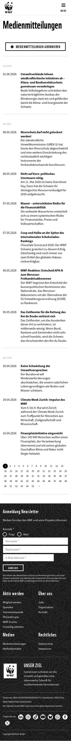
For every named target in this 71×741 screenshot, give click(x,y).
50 (5, 486)
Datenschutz (45, 643)
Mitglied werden (12, 602)
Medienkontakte (12, 648)
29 (22, 475)
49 (66, 481)
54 (27, 486)
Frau (12, 534)
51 (11, 486)
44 (38, 481)
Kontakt (43, 612)
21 (44, 471)
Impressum (44, 648)
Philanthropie (11, 617)
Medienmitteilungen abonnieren (38, 47)
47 (55, 481)
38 (5, 481)
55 (33, 486)
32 (38, 475)
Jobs (41, 602)
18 (27, 471)
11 (51, 465)
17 (22, 471)
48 (60, 481)
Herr (26, 534)
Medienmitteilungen (14, 643)
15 (11, 471)
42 (27, 481)
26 (5, 475)
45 (44, 481)
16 (16, 471)
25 (66, 471)
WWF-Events (10, 622)
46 (49, 481)
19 (33, 471)
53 (22, 486)
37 (66, 475)
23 (55, 471)
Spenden (8, 607)
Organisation (45, 607)
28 (16, 475)
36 (60, 475)
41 (22, 481)
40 (16, 481)
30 (27, 475)
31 (33, 475)
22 (49, 471)
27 (11, 475)
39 (11, 481)
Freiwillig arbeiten (13, 627)
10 (45, 465)
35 (55, 475)
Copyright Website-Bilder (14, 734)
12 (56, 465)
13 (62, 465)
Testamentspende (13, 612)
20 (38, 471)
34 (49, 475)
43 (33, 481)
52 (16, 486)
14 (5, 471)
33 (44, 475)
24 (60, 471)
